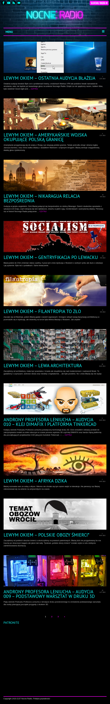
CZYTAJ (34, 89)
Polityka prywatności (41, 699)
